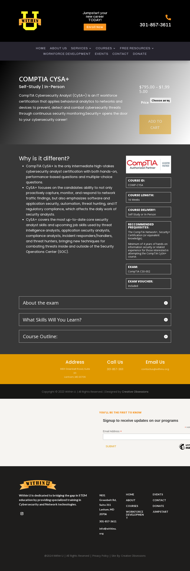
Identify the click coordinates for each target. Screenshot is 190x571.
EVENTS (101, 54)
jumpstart (160, 511)
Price (145, 102)
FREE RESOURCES (135, 48)
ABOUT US (58, 48)
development (135, 516)
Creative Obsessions (135, 392)
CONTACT (120, 54)
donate (158, 505)
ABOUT (130, 500)
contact (159, 500)
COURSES (104, 48)
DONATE (140, 54)
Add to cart (155, 124)
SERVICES (79, 48)
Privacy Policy (100, 555)
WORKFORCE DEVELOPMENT (67, 54)
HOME (41, 48)
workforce (134, 511)
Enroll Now (95, 27)
